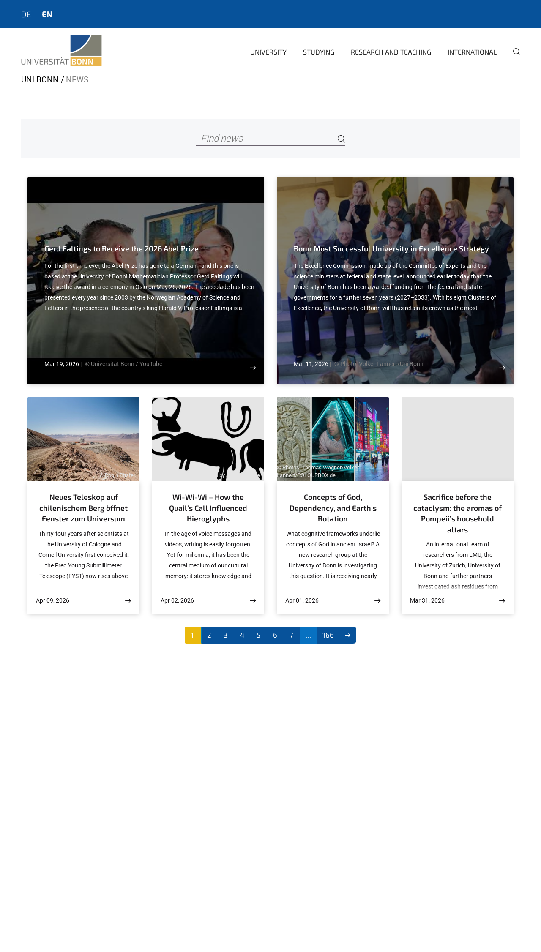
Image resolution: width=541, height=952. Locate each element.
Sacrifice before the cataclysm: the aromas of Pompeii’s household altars (457, 513)
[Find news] (270, 139)
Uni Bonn (40, 80)
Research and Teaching (391, 52)
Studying (318, 52)
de (26, 14)
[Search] (341, 139)
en (47, 14)
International (472, 52)
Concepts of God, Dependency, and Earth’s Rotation (333, 507)
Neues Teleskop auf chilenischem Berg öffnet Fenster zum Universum (83, 507)
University (268, 52)
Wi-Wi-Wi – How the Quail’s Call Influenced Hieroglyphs (208, 507)
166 (328, 634)
